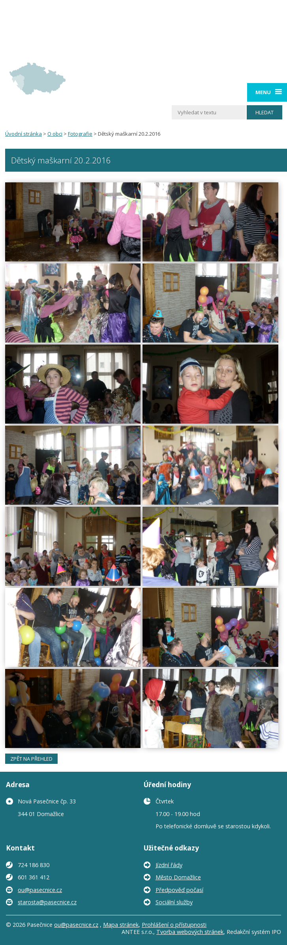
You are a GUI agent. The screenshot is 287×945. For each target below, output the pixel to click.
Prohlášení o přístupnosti (174, 924)
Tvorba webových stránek (189, 932)
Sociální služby (174, 902)
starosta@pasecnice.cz (47, 902)
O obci (54, 133)
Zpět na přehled (31, 758)
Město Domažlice (178, 877)
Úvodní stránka (23, 133)
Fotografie (80, 133)
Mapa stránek (121, 924)
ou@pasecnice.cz (40, 890)
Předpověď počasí (179, 890)
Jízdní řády (169, 865)
